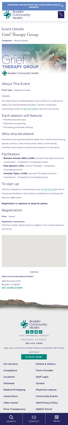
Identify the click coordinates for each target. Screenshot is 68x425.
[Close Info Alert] (62, 6)
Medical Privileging (14, 389)
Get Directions (12, 288)
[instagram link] (40, 332)
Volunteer (9, 383)
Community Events (47, 396)
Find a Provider (44, 370)
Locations (9, 376)
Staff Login (42, 376)
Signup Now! (34, 357)
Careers (40, 383)
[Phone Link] (61, 14)
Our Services (10, 364)
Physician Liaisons (46, 389)
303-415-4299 (30, 109)
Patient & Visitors (46, 364)
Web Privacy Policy (47, 402)
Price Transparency (14, 409)
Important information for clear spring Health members (34, 6)
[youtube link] (36, 332)
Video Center (10, 402)
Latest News (10, 396)
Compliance (10, 370)
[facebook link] (27, 332)
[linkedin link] (32, 332)
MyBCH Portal (44, 409)
